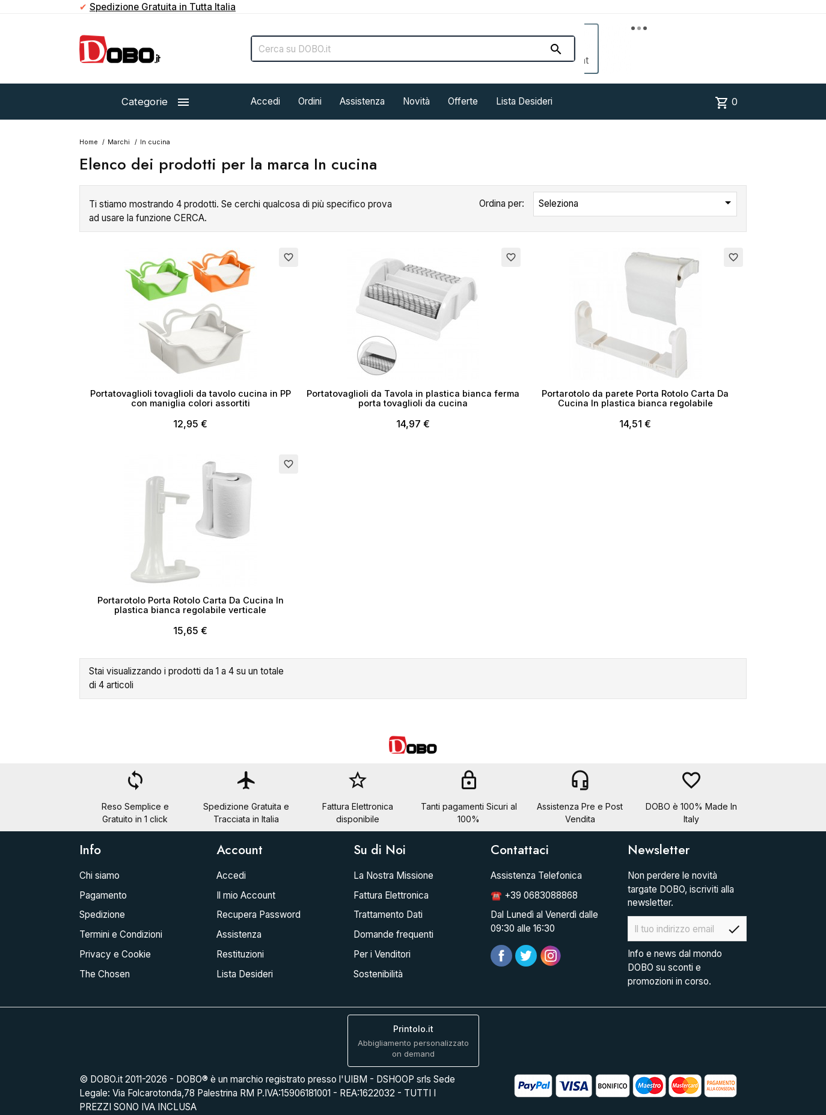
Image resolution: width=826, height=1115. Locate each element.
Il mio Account (245, 895)
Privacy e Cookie (115, 954)
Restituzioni (240, 954)
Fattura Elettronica (391, 895)
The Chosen (104, 974)
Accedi (265, 101)
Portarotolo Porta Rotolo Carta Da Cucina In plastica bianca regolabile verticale (190, 605)
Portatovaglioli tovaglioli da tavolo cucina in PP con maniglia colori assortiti (190, 398)
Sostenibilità (378, 974)
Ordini (310, 101)
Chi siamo (99, 875)
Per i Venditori (382, 954)
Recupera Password (258, 914)
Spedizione (102, 914)
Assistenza (362, 101)
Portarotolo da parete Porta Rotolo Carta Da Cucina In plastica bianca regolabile (635, 398)
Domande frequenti (393, 934)
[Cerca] (413, 49)
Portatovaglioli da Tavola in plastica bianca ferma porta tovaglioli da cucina (413, 398)
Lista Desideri (524, 101)
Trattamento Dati (388, 914)
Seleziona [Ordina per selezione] (637, 202)
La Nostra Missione (393, 875)
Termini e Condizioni (120, 934)
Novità (416, 101)
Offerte (463, 101)
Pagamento (103, 895)
